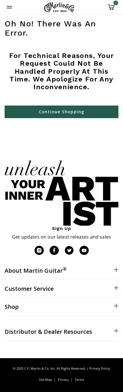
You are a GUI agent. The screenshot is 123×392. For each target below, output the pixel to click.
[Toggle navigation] (9, 7)
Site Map (45, 379)
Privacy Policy (99, 368)
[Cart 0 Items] (111, 9)
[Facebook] (54, 250)
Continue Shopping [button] (61, 111)
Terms (79, 379)
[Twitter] (69, 250)
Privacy (63, 379)
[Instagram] (39, 250)
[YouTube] (84, 250)
